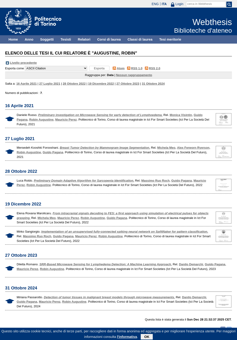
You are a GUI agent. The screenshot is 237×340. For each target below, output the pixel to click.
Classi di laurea (140, 39)
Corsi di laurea (109, 39)
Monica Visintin (181, 115)
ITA (164, 4)
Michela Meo (166, 147)
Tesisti (65, 39)
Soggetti (47, 39)
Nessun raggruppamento (134, 75)
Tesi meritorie (170, 39)
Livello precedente (23, 62)
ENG (155, 4)
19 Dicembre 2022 (101, 83)
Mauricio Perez (66, 119)
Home (13, 39)
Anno (29, 39)
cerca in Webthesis (199, 4)
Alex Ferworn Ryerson (193, 147)
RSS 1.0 (136, 68)
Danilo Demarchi (191, 264)
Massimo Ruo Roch (155, 180)
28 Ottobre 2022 (74, 83)
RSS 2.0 (154, 68)
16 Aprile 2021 (26, 83)
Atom (121, 68)
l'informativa (127, 338)
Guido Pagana (53, 152)
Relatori (84, 39)
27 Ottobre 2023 (127, 83)
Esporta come (14, 68)
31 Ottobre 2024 (153, 83)
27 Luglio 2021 (49, 83)
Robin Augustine (41, 119)
